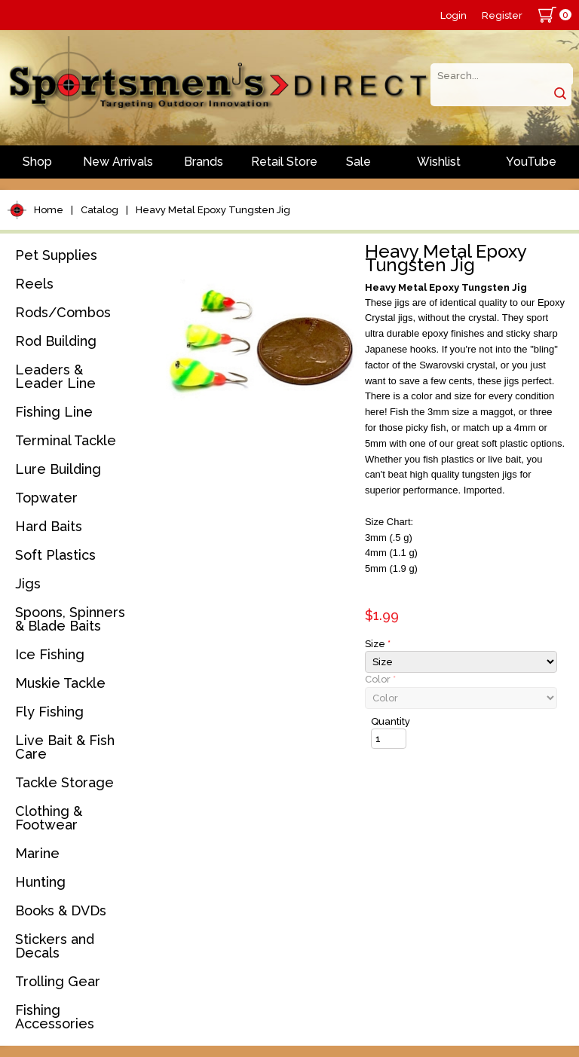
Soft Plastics (55, 555)
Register (502, 15)
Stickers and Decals (54, 946)
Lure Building (58, 469)
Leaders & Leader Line (55, 376)
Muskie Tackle (60, 683)
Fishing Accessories (54, 1016)
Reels (34, 284)
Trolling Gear (57, 981)
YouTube (531, 161)
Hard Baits (48, 526)
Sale (358, 161)
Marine (37, 853)
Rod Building (55, 341)
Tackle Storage (64, 782)
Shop (37, 161)
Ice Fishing (49, 654)
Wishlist (439, 161)
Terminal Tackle (65, 440)
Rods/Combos (63, 312)
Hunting (40, 882)
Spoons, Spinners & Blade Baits (70, 619)
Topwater (46, 498)
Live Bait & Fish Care (65, 747)
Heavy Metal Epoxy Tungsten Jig (213, 210)
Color (380, 679)
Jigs (28, 583)
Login (453, 15)
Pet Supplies (56, 255)
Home (48, 210)
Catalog (99, 210)
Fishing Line (54, 412)
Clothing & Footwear (48, 817)
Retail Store (284, 161)
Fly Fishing (49, 711)
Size (378, 643)
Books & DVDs (60, 910)
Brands (203, 161)
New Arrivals (118, 161)
